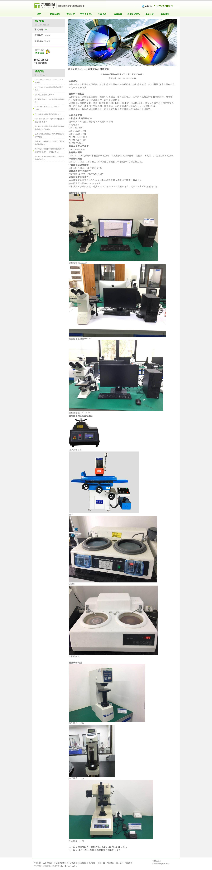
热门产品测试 (72, 863)
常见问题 (72, 69)
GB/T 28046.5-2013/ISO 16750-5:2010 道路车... (49, 81)
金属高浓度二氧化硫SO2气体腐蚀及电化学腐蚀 (49, 135)
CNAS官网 (157, 863)
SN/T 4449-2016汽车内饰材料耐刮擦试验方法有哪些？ (49, 120)
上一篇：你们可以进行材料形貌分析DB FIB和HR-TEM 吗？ (98, 847)
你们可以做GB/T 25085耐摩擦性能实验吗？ (50, 100)
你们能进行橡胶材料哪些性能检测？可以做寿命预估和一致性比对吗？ (50, 150)
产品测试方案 (59, 863)
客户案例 (92, 863)
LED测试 (83, 863)
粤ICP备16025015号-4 (68, 866)
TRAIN (42, 41)
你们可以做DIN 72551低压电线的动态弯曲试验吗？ (49, 157)
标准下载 (101, 863)
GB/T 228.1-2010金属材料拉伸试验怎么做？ (49, 88)
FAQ (41, 29)
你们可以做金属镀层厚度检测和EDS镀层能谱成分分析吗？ (49, 127)
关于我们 (119, 863)
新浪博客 (165, 863)
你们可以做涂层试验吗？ (44, 95)
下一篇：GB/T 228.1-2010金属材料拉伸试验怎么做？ (95, 850)
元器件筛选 (47, 863)
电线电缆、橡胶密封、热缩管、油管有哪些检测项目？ (50, 142)
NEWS (42, 35)
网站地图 (110, 863)
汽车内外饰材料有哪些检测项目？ (48, 114)
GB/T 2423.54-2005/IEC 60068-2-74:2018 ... (47, 108)
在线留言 (128, 863)
